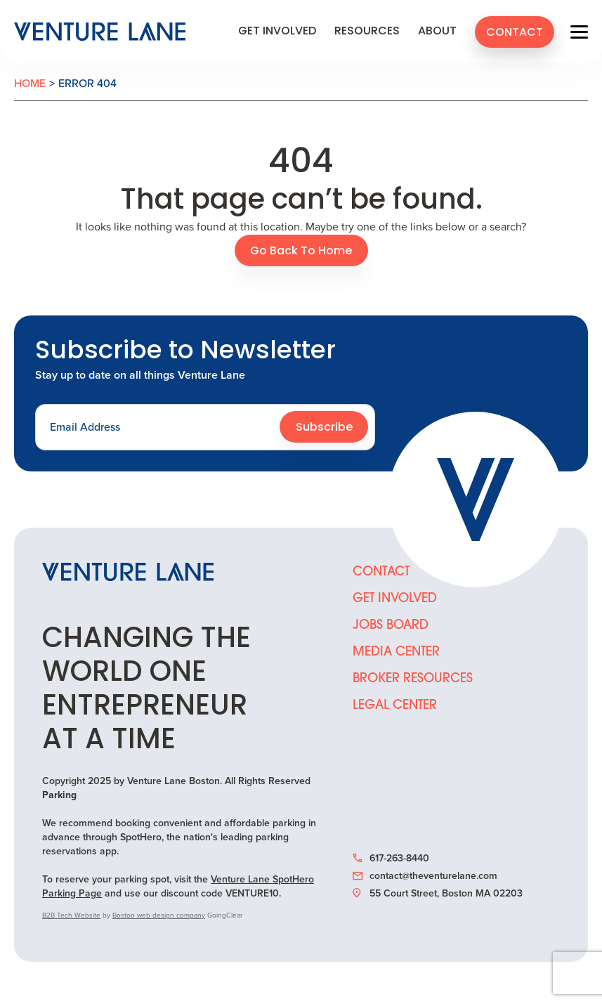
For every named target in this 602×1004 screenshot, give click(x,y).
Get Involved (277, 31)
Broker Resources (413, 679)
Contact (514, 33)
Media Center (396, 652)
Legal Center (395, 705)
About (437, 31)
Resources (367, 31)
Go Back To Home (301, 251)
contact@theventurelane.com (425, 876)
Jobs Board (390, 625)
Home (30, 83)
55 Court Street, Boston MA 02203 (438, 894)
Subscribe (324, 427)
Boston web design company (158, 915)
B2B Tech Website (71, 915)
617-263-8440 (391, 859)
